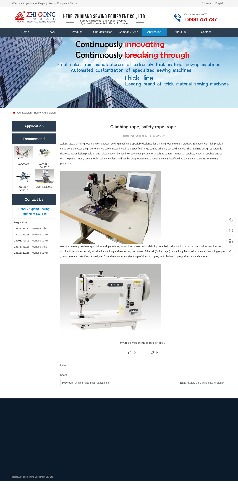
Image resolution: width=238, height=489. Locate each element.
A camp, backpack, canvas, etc (85, 382)
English (219, 2)
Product (77, 30)
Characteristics (102, 30)
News (50, 30)
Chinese (206, 2)
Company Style (128, 30)
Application (154, 30)
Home (25, 30)
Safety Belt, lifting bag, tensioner (202, 382)
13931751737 (231, 220)
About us (180, 30)
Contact (206, 30)
